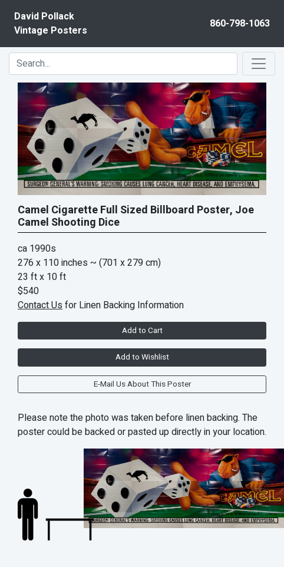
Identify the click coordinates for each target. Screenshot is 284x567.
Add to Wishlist (142, 357)
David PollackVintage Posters (50, 23)
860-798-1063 (240, 24)
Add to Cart (142, 331)
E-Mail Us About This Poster (142, 384)
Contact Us (40, 305)
